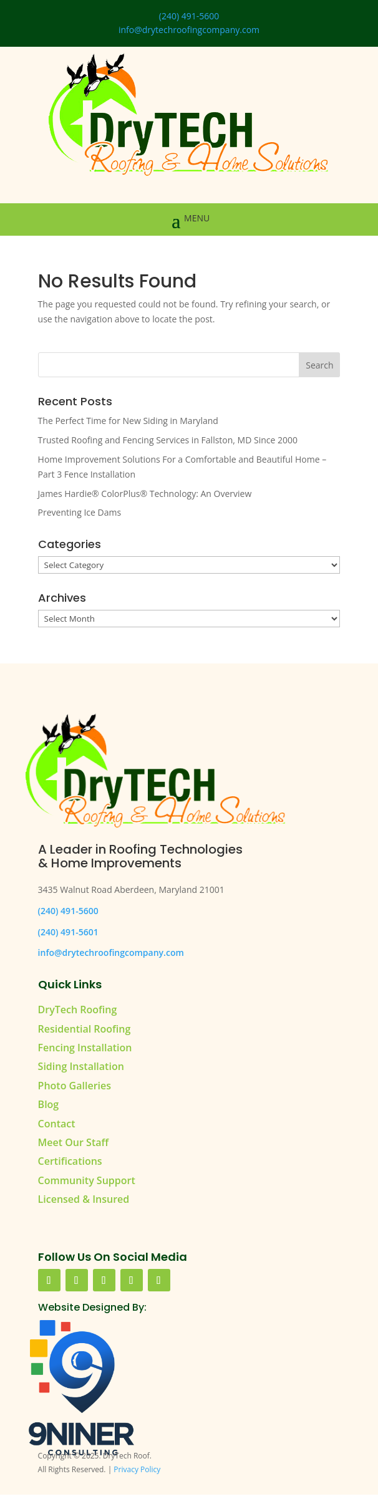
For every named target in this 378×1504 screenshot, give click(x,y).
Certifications (70, 1161)
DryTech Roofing (77, 1009)
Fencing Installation (85, 1047)
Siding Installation (81, 1066)
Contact (56, 1123)
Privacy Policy (137, 1469)
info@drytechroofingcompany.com (189, 30)
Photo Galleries (74, 1085)
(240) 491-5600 (189, 16)
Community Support (86, 1180)
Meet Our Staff (73, 1142)
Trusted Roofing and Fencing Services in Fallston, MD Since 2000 (168, 440)
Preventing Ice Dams (79, 512)
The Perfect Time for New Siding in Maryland (128, 421)
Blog (48, 1104)
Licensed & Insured (84, 1199)
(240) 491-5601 (68, 932)
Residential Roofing (84, 1029)
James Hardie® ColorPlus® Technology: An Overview (145, 493)
